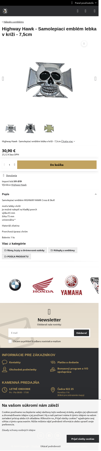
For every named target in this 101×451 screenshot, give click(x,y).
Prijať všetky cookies (82, 438)
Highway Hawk (19, 184)
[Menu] (95, 11)
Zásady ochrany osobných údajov (18, 429)
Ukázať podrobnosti (50, 446)
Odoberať (81, 332)
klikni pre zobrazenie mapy (71, 395)
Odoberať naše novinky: (49, 324)
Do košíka (57, 165)
